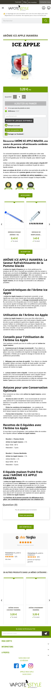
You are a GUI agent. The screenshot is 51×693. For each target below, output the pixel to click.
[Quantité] (19, 97)
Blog (24, 2)
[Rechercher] (25, 20)
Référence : (12, 111)
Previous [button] (2, 225)
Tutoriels (18, 2)
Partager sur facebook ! (16, 134)
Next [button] (49, 225)
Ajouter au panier (25, 103)
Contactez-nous (45, 2)
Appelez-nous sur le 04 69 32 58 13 (27, 673)
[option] (14, 226)
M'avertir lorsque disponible (19, 121)
